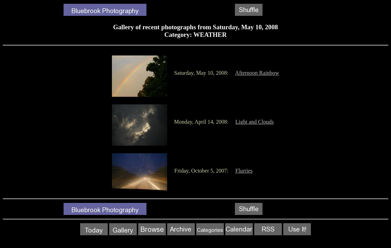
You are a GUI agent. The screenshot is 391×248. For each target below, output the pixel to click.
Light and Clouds (254, 122)
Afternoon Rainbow (257, 73)
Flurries (243, 171)
